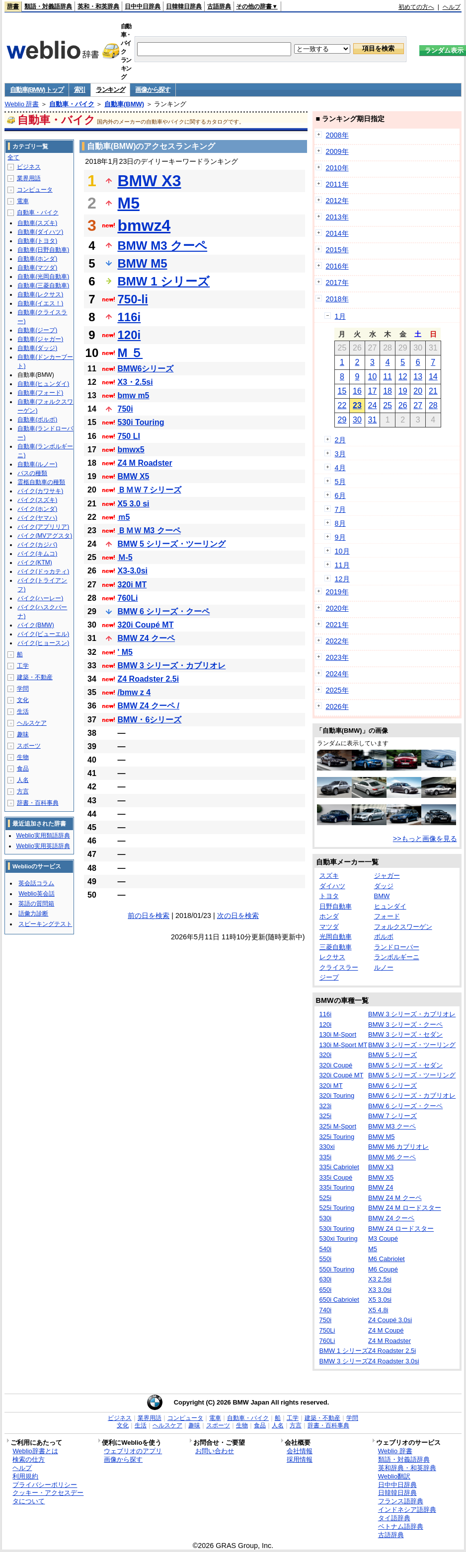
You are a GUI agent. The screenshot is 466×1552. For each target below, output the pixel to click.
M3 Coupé (383, 1238)
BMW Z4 (380, 1187)
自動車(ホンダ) (37, 258)
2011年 (337, 184)
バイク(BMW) (35, 625)
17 (372, 391)
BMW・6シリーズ (150, 719)
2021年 (337, 625)
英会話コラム (36, 883)
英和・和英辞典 (98, 6)
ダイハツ (332, 886)
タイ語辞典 (394, 1518)
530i (325, 1218)
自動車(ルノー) (37, 464)
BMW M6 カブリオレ (398, 1146)
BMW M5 (142, 263)
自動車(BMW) (124, 104)
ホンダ (329, 916)
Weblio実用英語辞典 (43, 846)
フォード (387, 916)
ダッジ (383, 886)
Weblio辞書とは (35, 1451)
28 (433, 405)
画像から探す (152, 89)
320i (325, 1054)
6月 (340, 495)
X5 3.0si (379, 1299)
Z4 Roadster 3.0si (393, 1361)
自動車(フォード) (40, 392)
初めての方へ (416, 6)
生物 (23, 757)
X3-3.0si (133, 570)
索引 (79, 89)
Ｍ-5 (125, 557)
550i (325, 1259)
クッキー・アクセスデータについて (47, 1497)
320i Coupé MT (146, 625)
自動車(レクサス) (40, 294)
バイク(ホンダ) (37, 508)
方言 (23, 791)
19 (402, 391)
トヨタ (329, 896)
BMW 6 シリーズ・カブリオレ (412, 1095)
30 (357, 420)
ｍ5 (124, 517)
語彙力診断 (33, 913)
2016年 (337, 266)
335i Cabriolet (339, 1167)
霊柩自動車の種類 (41, 482)
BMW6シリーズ (146, 368)
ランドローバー (396, 947)
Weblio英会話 (36, 893)
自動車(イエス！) (40, 303)
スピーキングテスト (45, 923)
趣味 (23, 734)
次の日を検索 (238, 915)
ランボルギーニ (396, 957)
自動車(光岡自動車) (43, 276)
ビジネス (29, 166)
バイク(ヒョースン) (43, 642)
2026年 (337, 706)
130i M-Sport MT (343, 1045)
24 (372, 405)
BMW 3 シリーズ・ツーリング (412, 1045)
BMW (382, 896)
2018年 (337, 299)
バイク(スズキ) (37, 499)
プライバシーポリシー (44, 1484)
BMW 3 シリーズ (343, 1361)
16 (357, 391)
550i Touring (337, 1269)
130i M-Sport (337, 1034)
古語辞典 (219, 6)
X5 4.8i (378, 1310)
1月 (340, 316)
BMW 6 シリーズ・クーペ (164, 611)
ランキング (110, 89)
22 (341, 405)
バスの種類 (32, 473)
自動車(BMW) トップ (36, 89)
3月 (340, 454)
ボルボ (383, 936)
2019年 (337, 592)
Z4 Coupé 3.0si (390, 1320)
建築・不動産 (35, 677)
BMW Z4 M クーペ (395, 1197)
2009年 (337, 151)
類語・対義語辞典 (48, 6)
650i (325, 1289)
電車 (23, 201)
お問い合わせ (214, 1451)
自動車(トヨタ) (37, 240)
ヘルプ (452, 6)
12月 (342, 579)
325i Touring (337, 1136)
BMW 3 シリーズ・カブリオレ (172, 665)
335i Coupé (336, 1177)
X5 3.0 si (134, 503)
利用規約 (25, 1476)
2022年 (337, 641)
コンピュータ (35, 189)
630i (325, 1279)
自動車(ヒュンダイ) (43, 383)
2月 (340, 440)
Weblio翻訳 (394, 1476)
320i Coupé (336, 1065)
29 (341, 420)
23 (357, 405)
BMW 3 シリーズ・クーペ (405, 1024)
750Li (327, 1330)
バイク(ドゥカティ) (43, 571)
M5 (129, 203)
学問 (23, 688)
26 (402, 405)
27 (417, 405)
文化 (23, 700)
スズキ (329, 875)
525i (325, 1197)
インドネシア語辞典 (407, 1509)
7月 (340, 509)
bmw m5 (134, 395)
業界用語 (29, 178)
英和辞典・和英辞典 (407, 1468)
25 (387, 405)
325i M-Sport (337, 1126)
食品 (23, 768)
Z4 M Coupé (386, 1330)
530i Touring (141, 422)
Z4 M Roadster (145, 463)
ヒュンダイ (390, 906)
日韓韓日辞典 (184, 6)
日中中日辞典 (142, 6)
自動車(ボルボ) (37, 419)
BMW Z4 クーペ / (148, 706)
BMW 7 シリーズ (392, 1116)
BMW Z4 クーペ (146, 638)
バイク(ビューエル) (43, 634)
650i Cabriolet (339, 1299)
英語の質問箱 (36, 903)
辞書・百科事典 (38, 802)
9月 (340, 537)
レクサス (332, 957)
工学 (23, 665)
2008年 (337, 135)
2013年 (337, 217)
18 (387, 391)
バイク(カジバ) (37, 544)
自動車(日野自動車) (43, 249)
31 (372, 420)
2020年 (337, 608)
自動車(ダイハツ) (40, 231)
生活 (23, 711)
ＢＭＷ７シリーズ (149, 490)
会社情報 (299, 1451)
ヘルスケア (32, 722)
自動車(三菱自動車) (43, 285)
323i (325, 1106)
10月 (342, 551)
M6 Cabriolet (386, 1259)
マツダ (329, 926)
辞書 (13, 6)
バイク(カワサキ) (40, 491)
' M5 (125, 652)
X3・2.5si (135, 382)
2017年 (337, 282)
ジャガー (387, 875)
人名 (23, 779)
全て (13, 157)
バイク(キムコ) (37, 553)
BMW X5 (134, 476)
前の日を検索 (148, 915)
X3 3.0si (379, 1289)
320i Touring (337, 1095)
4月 (340, 468)
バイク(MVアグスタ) (44, 535)
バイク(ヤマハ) (37, 517)
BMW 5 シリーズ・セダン (405, 1065)
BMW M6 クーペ (392, 1157)
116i (129, 317)
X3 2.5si (379, 1279)
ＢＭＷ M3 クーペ (149, 530)
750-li (133, 299)
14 (433, 376)
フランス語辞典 (400, 1501)
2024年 (337, 674)
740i (325, 1310)
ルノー (383, 967)
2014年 (337, 233)
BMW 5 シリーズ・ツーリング (172, 544)
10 (372, 376)
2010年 (337, 168)
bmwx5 (131, 449)
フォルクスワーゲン (403, 926)
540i (325, 1249)
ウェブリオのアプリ (133, 1451)
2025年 (337, 690)
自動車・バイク (71, 104)
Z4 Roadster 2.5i (148, 679)
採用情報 (299, 1459)
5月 (340, 482)
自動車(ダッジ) (37, 348)
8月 (340, 523)
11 (387, 376)
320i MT (132, 584)
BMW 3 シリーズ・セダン (405, 1034)
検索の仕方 (28, 1459)
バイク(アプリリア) (43, 526)
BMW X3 (149, 181)
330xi (327, 1146)
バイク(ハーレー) (40, 598)
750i (125, 409)
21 (433, 391)
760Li (128, 598)
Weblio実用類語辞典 (43, 835)
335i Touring (337, 1187)
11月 (342, 565)
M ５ (130, 352)
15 (341, 391)
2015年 (337, 250)
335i (325, 1157)
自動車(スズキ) (37, 222)
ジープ (329, 977)
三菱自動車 (335, 947)
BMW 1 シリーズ (164, 281)
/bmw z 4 (134, 692)
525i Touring (337, 1207)
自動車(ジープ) (37, 330)
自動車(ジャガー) (40, 339)
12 (402, 376)
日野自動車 (335, 906)
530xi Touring (338, 1238)
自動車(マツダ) (37, 267)
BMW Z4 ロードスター (401, 1228)
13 (417, 376)
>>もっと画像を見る (425, 839)
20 (417, 391)
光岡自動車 (335, 936)
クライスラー (338, 967)
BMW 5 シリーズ (392, 1054)
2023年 (337, 657)
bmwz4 (144, 225)
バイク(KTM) (34, 562)
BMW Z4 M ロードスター (404, 1207)
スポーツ (29, 745)
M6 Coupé (383, 1269)
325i (325, 1116)
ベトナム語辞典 (400, 1526)
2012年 (337, 201)
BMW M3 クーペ (163, 245)
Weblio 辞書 (21, 104)
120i (129, 335)
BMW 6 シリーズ (392, 1085)
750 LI (129, 436)
